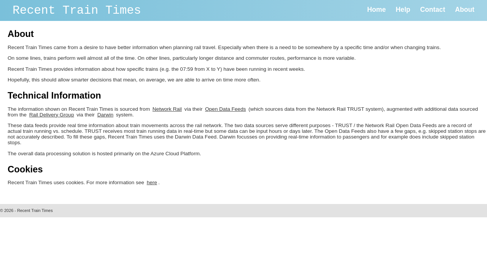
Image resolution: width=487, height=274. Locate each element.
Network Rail (167, 109)
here (152, 182)
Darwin (105, 115)
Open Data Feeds (225, 109)
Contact (432, 9)
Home (376, 9)
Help (403, 9)
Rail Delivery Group (51, 115)
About (464, 9)
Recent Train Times (77, 10)
